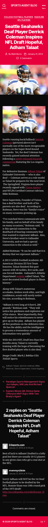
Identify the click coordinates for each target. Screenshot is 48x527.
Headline (39, 17)
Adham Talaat (35, 171)
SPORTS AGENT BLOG (24, 5)
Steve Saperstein (22, 368)
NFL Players (24, 20)
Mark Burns (16, 54)
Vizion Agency (33, 187)
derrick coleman (27, 366)
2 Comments (25, 58)
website (20, 276)
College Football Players (18, 17)
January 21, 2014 (35, 54)
